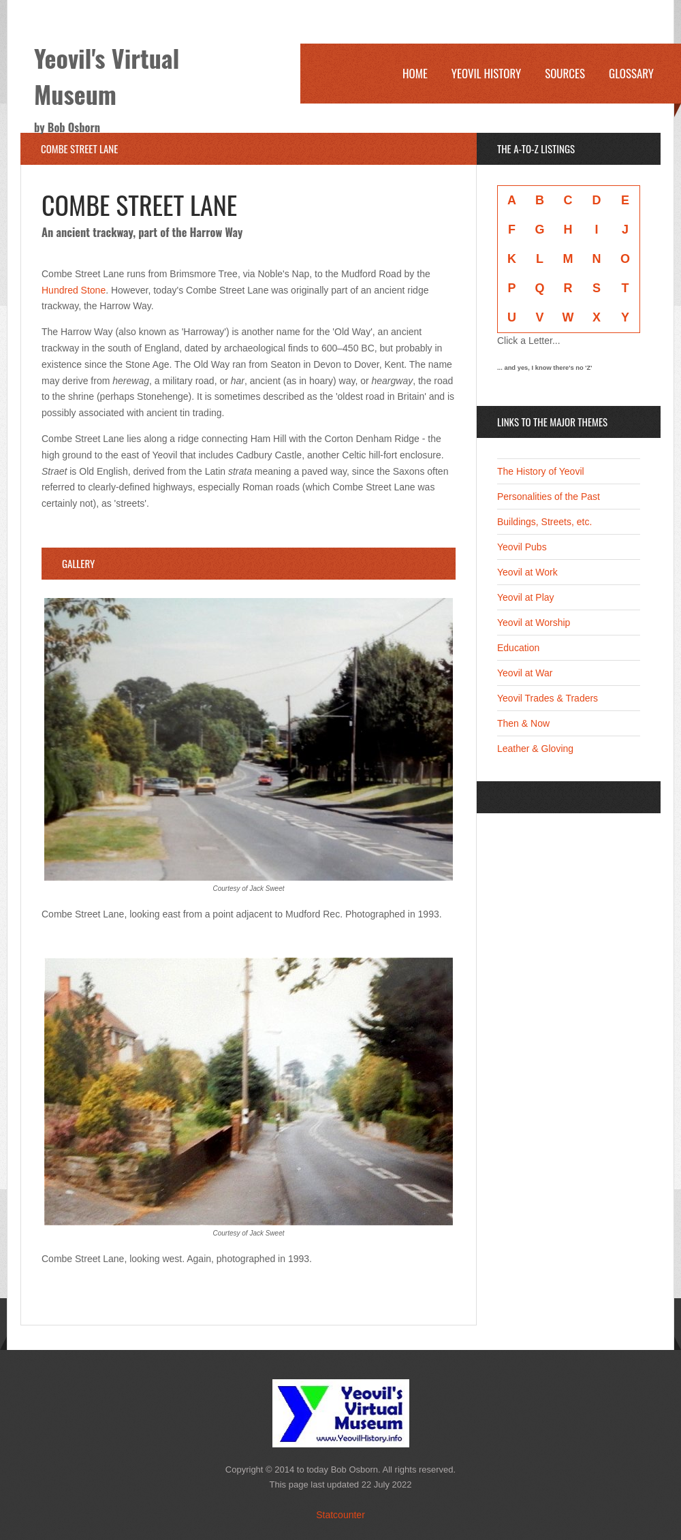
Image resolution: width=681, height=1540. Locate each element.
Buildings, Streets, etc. (544, 521)
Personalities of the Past (548, 496)
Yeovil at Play (525, 597)
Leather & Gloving (535, 748)
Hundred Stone (74, 290)
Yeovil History (486, 73)
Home (415, 73)
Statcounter (340, 1514)
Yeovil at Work (527, 572)
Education (518, 647)
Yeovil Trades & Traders (547, 698)
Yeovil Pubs (522, 546)
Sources (565, 73)
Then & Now (523, 723)
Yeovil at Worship (533, 622)
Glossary (631, 73)
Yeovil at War (524, 672)
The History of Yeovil (540, 471)
